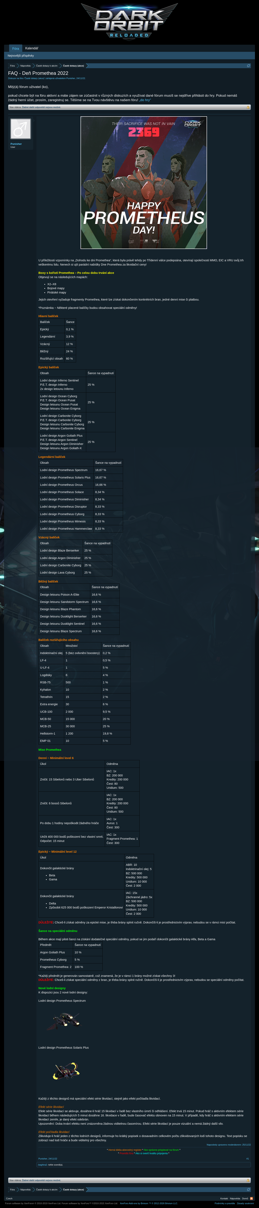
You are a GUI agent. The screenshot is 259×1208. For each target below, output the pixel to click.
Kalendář (31, 48)
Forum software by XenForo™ (90, 1203)
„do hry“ (145, 100)
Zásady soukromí (245, 1203)
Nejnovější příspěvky (21, 55)
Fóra (15, 48)
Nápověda (235, 1198)
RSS (251, 1198)
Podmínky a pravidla (225, 1203)
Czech (9, 1198)
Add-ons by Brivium (149, 1203)
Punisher (70, 78)
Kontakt (224, 1198)
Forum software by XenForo (33, 1203)
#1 (247, 1158)
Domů (245, 1198)
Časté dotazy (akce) (35, 78)
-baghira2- (43, 1165)
